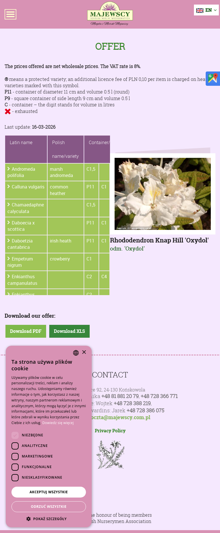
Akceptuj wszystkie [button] (49, 492)
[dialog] (49, 436)
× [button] (84, 352)
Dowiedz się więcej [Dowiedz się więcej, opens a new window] (58, 422)
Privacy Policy (110, 430)
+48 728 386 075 (145, 410)
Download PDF (26, 331)
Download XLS (69, 331)
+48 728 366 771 (159, 396)
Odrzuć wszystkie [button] (48, 506)
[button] (48, 519)
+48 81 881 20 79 (120, 396)
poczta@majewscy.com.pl (119, 417)
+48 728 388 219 (132, 403)
